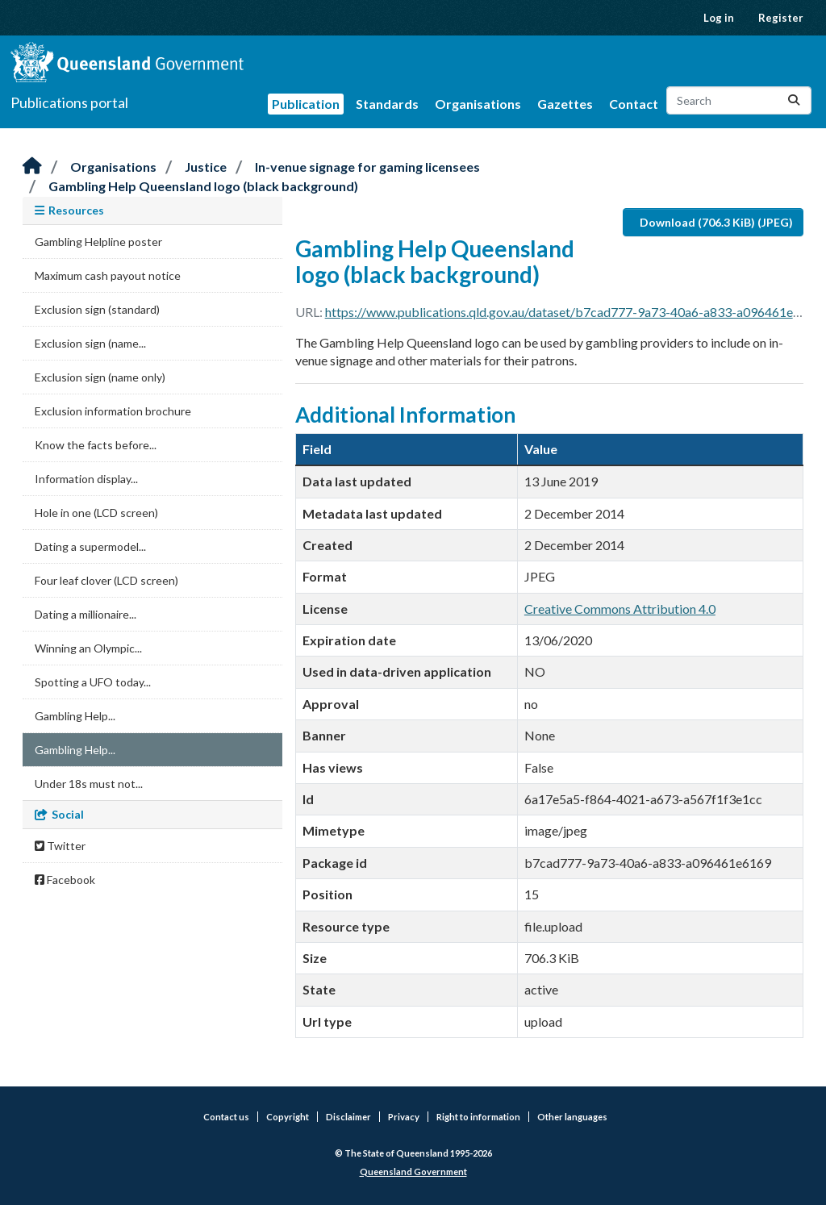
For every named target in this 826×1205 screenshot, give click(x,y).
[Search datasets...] (738, 100)
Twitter (60, 846)
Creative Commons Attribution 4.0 (619, 608)
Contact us (226, 1116)
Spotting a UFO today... (93, 682)
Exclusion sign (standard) (97, 309)
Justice (206, 166)
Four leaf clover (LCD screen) (106, 580)
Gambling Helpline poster (98, 241)
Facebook (65, 879)
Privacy (403, 1116)
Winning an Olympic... (88, 648)
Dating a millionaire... (85, 614)
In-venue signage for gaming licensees (367, 166)
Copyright (287, 1116)
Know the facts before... (95, 445)
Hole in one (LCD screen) (96, 512)
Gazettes (565, 103)
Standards (387, 103)
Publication (306, 103)
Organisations (478, 103)
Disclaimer (348, 1116)
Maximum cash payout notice (108, 275)
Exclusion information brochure (113, 411)
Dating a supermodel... (90, 546)
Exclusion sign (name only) (100, 377)
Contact (633, 103)
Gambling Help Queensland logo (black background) (203, 186)
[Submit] (794, 100)
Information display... (86, 479)
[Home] (32, 166)
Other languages (572, 1116)
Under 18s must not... (89, 783)
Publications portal (69, 102)
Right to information (478, 1116)
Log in (718, 17)
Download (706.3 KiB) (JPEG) (716, 222)
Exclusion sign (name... (90, 343)
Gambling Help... (75, 716)
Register (780, 17)
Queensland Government (413, 1171)
